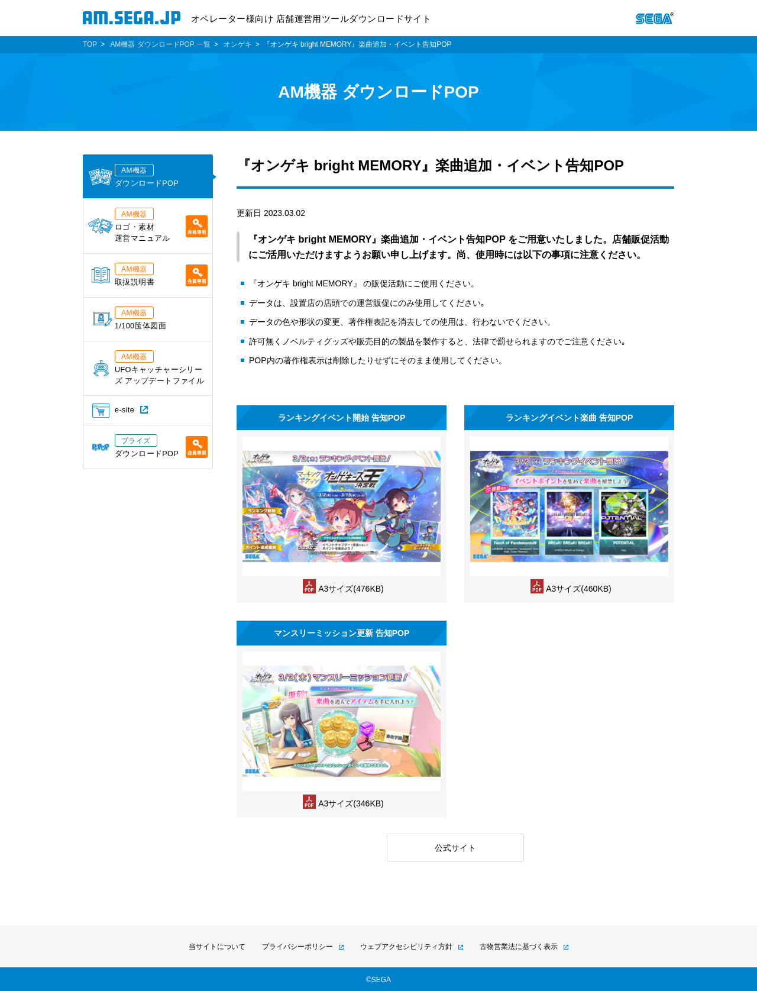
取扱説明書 (150, 274)
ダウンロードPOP (133, 176)
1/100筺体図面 (129, 318)
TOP (90, 44)
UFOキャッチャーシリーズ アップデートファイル (148, 367)
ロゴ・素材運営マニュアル (148, 225)
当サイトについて (217, 946)
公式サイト (455, 848)
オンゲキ (238, 44)
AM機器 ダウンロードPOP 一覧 (160, 44)
